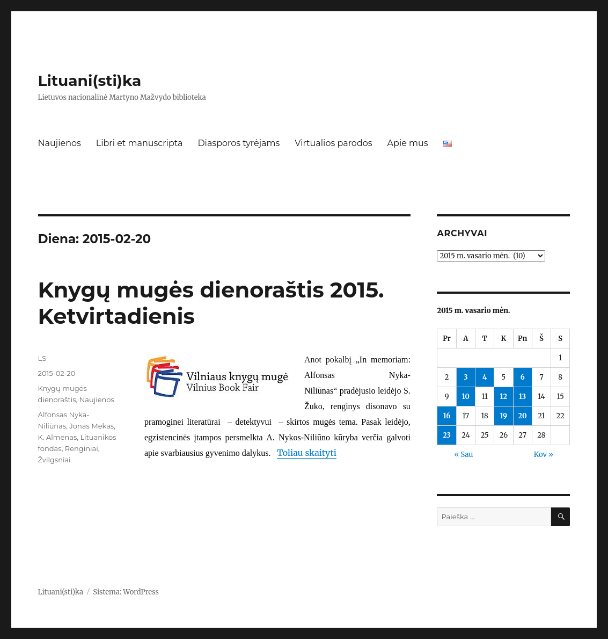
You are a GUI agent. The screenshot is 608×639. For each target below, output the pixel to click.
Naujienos (59, 143)
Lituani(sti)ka (90, 80)
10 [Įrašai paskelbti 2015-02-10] (466, 396)
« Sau (464, 454)
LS (42, 358)
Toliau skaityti (306, 452)
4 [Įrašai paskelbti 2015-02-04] (484, 377)
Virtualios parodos (333, 143)
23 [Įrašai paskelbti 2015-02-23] (447, 435)
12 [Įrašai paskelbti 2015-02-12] (504, 396)
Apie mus (407, 143)
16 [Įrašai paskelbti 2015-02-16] (447, 415)
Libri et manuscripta (139, 143)
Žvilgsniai (54, 459)
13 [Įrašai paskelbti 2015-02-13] (522, 396)
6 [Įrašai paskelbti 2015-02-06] (523, 377)
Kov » (543, 454)
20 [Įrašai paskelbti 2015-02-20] (522, 415)
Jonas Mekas (91, 426)
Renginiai (81, 448)
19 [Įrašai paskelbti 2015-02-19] (503, 415)
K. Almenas (57, 437)
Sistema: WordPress (126, 592)
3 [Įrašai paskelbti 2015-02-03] (465, 377)
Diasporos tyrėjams (238, 143)
